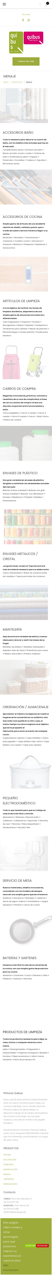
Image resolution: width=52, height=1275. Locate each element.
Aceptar (30, 1245)
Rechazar (42, 1245)
